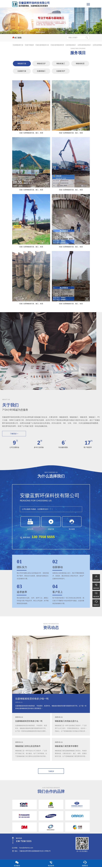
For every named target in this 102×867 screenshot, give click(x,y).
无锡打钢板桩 (29, 45)
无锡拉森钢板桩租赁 (57, 45)
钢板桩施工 (60, 63)
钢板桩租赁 (80, 63)
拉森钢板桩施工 (71, 45)
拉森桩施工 (41, 71)
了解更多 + (14, 434)
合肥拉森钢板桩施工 (84, 45)
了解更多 (51, 771)
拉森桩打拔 (22, 71)
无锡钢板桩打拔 (18, 45)
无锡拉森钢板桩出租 (42, 45)
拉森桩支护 (60, 71)
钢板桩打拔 (22, 63)
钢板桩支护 (41, 63)
